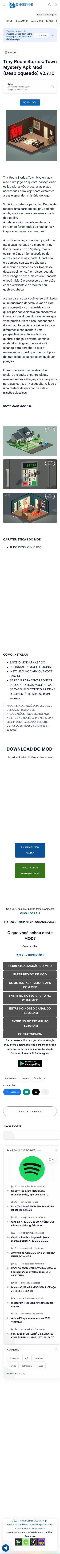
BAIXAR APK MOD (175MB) (30, 850)
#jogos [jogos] (25, 1078)
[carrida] (28, 1202)
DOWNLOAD (30, 102)
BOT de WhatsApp (19, 38)
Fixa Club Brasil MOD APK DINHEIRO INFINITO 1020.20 (32, 1208)
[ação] (27, 1283)
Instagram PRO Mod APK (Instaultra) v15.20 (32, 1304)
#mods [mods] (37, 1078)
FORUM (37, 725)
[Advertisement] (30, 582)
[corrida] (13, 1366)
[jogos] (35, 1202)
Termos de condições (17, 1524)
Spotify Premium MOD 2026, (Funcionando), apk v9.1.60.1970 (29, 1192)
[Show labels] (16, 1373)
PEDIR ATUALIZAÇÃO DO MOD (30, 966)
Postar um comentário (30, 1111)
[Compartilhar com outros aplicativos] (45, 1092)
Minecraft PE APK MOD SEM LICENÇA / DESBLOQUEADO (33, 1289)
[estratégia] (27, 1366)
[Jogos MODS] (22, 21)
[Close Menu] (53, 35)
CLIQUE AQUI (41, 35)
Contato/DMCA (22, 1528)
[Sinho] (10, 84)
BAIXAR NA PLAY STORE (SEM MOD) (30, 871)
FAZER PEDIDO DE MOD (30, 974)
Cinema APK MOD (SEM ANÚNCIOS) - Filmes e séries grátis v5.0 (33, 1223)
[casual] (40, 1366)
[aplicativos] (30, 1186)
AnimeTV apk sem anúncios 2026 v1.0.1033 (30, 1320)
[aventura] (40, 1264)
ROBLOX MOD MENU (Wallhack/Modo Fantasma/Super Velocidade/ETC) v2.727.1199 (33, 1272)
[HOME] (9, 21)
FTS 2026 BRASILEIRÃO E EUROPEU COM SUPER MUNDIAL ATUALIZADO (32, 1335)
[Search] (49, 4)
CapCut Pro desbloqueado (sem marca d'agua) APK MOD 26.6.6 (30, 1239)
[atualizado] (41, 1186)
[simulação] (14, 1358)
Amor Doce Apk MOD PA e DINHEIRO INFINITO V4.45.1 (33, 1254)
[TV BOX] (49, 21)
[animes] (28, 1314)
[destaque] (39, 1248)
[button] (55, 4)
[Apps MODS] (37, 21)
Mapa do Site (38, 1528)
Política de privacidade (41, 1524)
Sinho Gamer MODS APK (33, 1520)
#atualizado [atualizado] (10, 1078)
